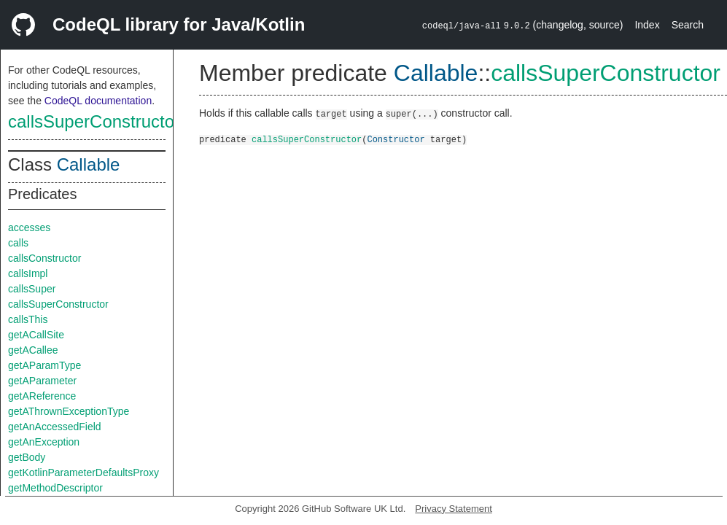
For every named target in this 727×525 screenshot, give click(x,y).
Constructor (395, 139)
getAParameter (42, 380)
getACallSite (36, 335)
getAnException (43, 442)
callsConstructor (44, 258)
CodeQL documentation (98, 100)
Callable (88, 164)
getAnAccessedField (54, 426)
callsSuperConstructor (94, 121)
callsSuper (31, 289)
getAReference (42, 396)
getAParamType (44, 365)
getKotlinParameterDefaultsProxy (83, 472)
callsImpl (27, 273)
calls (18, 243)
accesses (29, 227)
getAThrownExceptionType (68, 411)
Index (646, 25)
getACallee (33, 350)
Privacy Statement (453, 508)
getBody (26, 457)
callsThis (27, 319)
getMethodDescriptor (55, 488)
